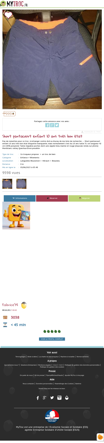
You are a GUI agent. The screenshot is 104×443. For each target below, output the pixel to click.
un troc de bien (48, 154)
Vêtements (34, 157)
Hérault (45, 161)
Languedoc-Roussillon (30, 161)
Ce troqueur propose (29, 154)
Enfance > (24, 157)
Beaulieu (56, 161)
